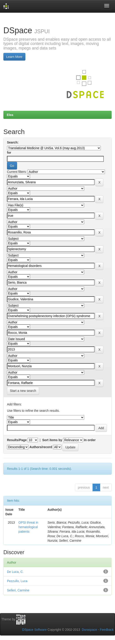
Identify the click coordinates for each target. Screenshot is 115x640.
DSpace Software (34, 629)
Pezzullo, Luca (17, 581)
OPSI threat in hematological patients (28, 527)
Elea (10, 115)
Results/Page (17, 440)
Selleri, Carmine (18, 590)
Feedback (107, 629)
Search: (12, 142)
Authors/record (40, 447)
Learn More (14, 57)
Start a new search (23, 391)
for (9, 152)
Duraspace (89, 629)
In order (90, 440)
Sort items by (52, 440)
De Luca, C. (15, 572)
